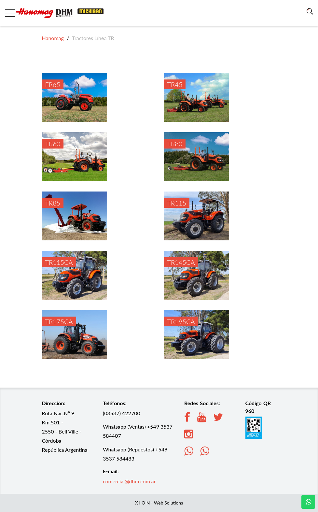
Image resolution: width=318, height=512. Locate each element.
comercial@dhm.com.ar (129, 481)
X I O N (142, 502)
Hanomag (53, 38)
